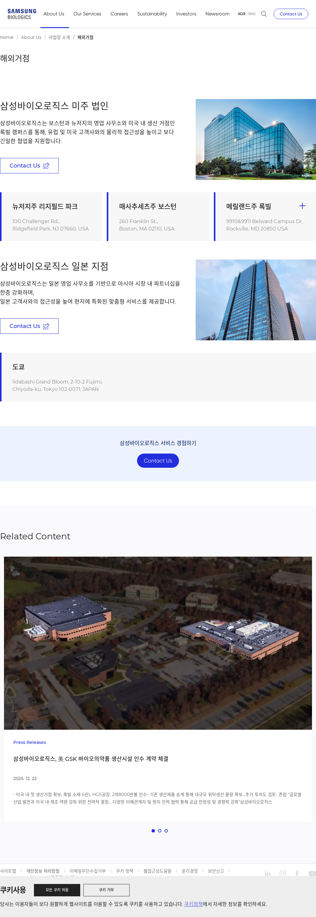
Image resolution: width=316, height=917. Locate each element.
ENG (252, 14)
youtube (312, 874)
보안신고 (216, 872)
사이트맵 (8, 872)
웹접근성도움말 (157, 872)
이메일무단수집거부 (88, 872)
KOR (241, 14)
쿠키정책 (193, 904)
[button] (153, 832)
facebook (297, 874)
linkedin (268, 874)
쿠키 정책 (124, 872)
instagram (282, 874)
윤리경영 (190, 872)
